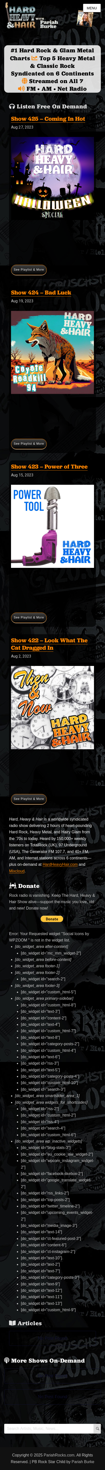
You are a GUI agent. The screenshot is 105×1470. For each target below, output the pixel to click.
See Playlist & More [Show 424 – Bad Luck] (29, 443)
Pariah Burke (83, 1462)
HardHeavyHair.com (60, 864)
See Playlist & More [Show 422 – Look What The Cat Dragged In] (29, 799)
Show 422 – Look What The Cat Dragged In (49, 643)
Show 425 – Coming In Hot (48, 118)
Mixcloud (16, 871)
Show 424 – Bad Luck (41, 292)
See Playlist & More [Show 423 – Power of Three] (29, 617)
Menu (92, 8)
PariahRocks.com (59, 1455)
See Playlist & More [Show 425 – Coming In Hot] (29, 269)
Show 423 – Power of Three (49, 466)
